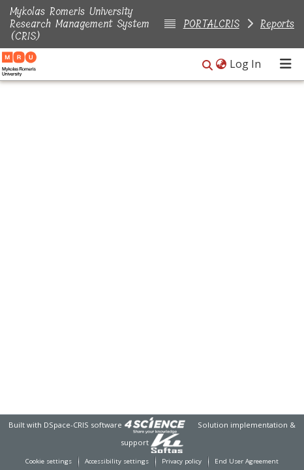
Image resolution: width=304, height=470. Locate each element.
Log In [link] (246, 64)
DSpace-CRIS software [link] (83, 425)
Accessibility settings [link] (117, 461)
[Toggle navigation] (285, 64)
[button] (207, 65)
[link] (155, 425)
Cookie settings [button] (48, 461)
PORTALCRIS (211, 24)
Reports (277, 24)
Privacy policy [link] (182, 461)
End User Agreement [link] (247, 461)
